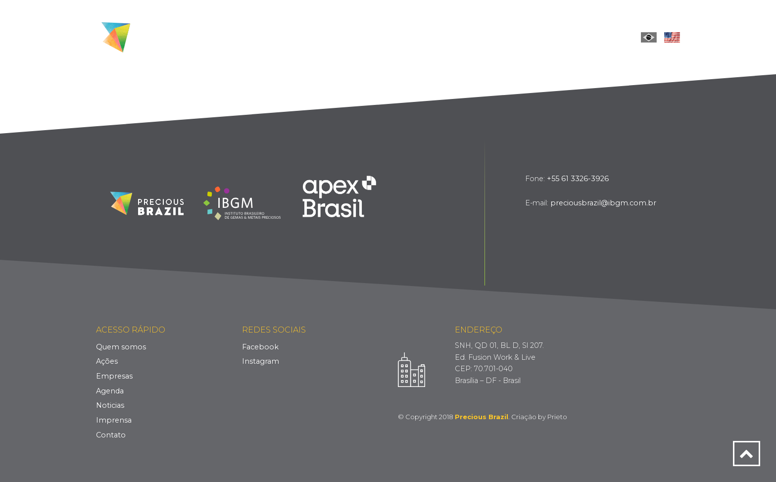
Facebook (260, 346)
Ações (107, 361)
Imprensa (114, 420)
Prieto (557, 417)
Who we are (311, 37)
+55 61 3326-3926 (578, 178)
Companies (418, 37)
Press (554, 37)
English (672, 37)
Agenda (110, 390)
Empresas (114, 376)
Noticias (110, 405)
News (517, 37)
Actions (366, 37)
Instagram (260, 361)
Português (649, 37)
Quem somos (121, 346)
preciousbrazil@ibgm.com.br (603, 202)
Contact (598, 37)
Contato (111, 435)
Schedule (472, 37)
